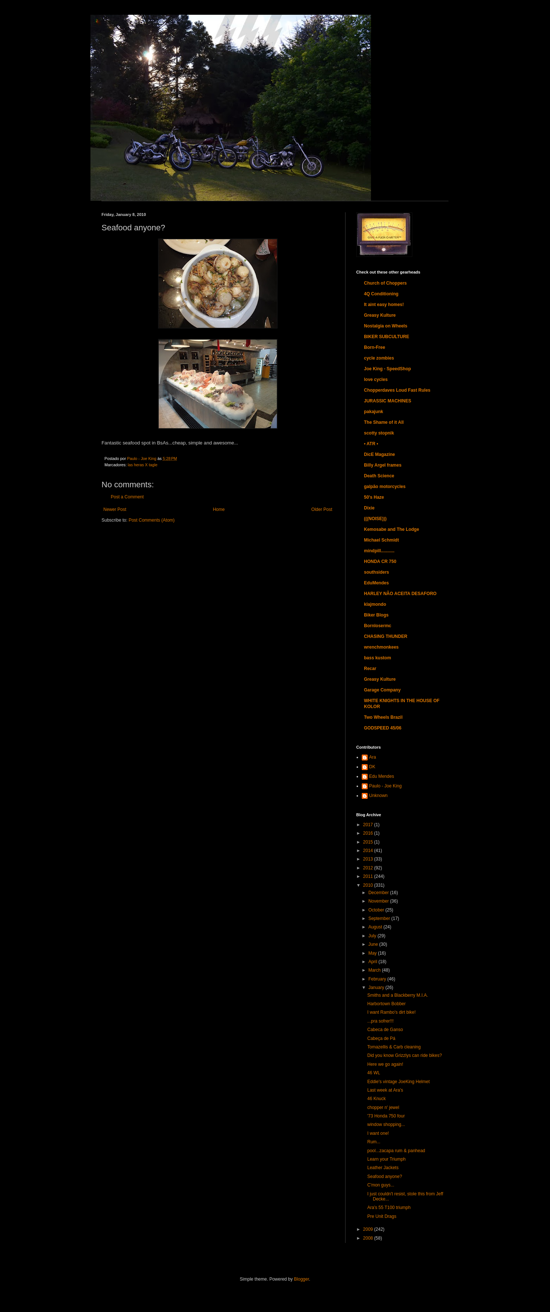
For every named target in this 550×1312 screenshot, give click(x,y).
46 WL (373, 1072)
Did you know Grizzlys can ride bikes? (404, 1055)
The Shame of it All (384, 422)
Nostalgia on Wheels (385, 326)
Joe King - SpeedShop (387, 368)
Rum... (373, 1141)
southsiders (376, 572)
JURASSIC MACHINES (387, 400)
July (373, 935)
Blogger (301, 1279)
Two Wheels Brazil (383, 717)
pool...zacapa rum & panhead (396, 1150)
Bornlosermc (377, 625)
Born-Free (374, 347)
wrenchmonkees (381, 647)
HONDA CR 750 (380, 561)
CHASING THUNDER (385, 636)
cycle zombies (379, 358)
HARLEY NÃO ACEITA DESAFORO (400, 593)
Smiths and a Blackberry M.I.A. (397, 995)
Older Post (321, 509)
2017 (368, 824)
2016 (368, 833)
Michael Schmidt (381, 540)
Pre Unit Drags (381, 1216)
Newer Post (114, 509)
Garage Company (382, 690)
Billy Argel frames (383, 465)
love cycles (376, 379)
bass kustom (377, 657)
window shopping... (386, 1124)
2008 (368, 1238)
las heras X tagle (142, 465)
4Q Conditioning (381, 293)
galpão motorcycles (385, 486)
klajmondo (375, 604)
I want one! (378, 1133)
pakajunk (373, 411)
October (376, 910)
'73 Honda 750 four (386, 1116)
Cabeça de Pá (381, 1038)
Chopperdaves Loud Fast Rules (397, 390)
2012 (368, 867)
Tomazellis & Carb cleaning (394, 1047)
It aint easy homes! (384, 304)
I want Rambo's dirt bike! (391, 1012)
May (373, 953)
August (376, 927)
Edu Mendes (381, 776)
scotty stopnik (379, 433)
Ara (372, 757)
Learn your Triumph (386, 1159)
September (379, 918)
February (377, 979)
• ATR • (371, 443)
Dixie (369, 508)
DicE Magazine (379, 454)
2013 (368, 859)
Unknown (378, 795)
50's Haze (374, 497)
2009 (368, 1229)
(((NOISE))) (375, 518)
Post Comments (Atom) (151, 520)
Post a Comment (127, 496)
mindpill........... (379, 550)
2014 (368, 850)
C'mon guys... (380, 1185)
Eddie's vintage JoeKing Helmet (398, 1081)
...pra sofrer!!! (380, 1021)
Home (219, 509)
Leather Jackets (383, 1167)
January (376, 987)
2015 (368, 842)
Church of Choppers (385, 283)
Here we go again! (385, 1064)
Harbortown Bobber (386, 1003)
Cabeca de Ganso (385, 1029)
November (379, 901)
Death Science (379, 475)
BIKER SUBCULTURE (386, 336)
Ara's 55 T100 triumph (388, 1207)
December (379, 892)
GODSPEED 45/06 (382, 728)
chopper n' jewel (383, 1107)
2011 (368, 876)
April (373, 961)
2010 (368, 885)
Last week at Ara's (385, 1090)
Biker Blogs (376, 615)
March (375, 970)
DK (372, 766)
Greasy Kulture (380, 315)
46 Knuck (376, 1098)
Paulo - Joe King (385, 786)
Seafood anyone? (384, 1176)
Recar (370, 668)
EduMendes (376, 582)
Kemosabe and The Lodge (391, 529)
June (373, 944)
